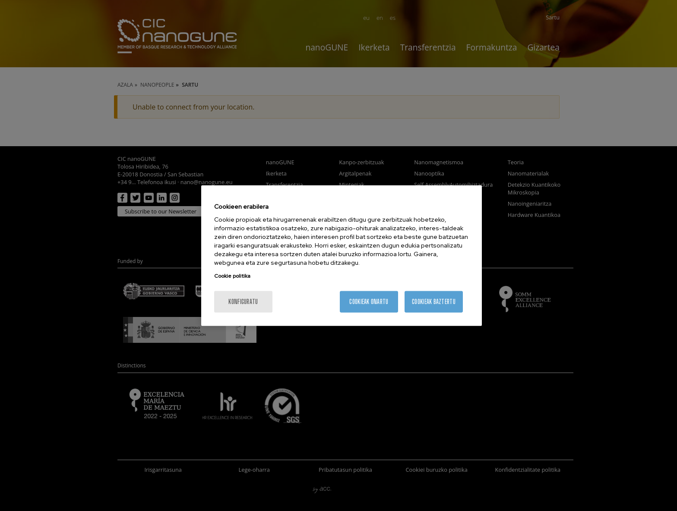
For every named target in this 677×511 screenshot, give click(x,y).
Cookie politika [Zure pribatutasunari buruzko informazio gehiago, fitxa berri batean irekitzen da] (232, 276)
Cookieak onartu (368, 301)
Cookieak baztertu (434, 301)
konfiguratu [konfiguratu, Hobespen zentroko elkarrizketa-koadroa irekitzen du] (243, 301)
